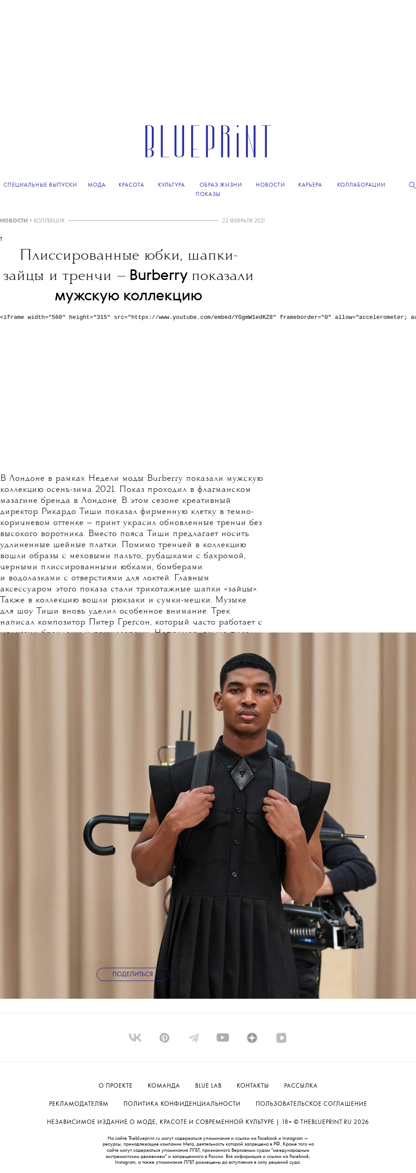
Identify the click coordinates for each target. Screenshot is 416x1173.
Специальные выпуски (40, 185)
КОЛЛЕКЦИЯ (49, 221)
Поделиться (132, 974)
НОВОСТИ (14, 221)
